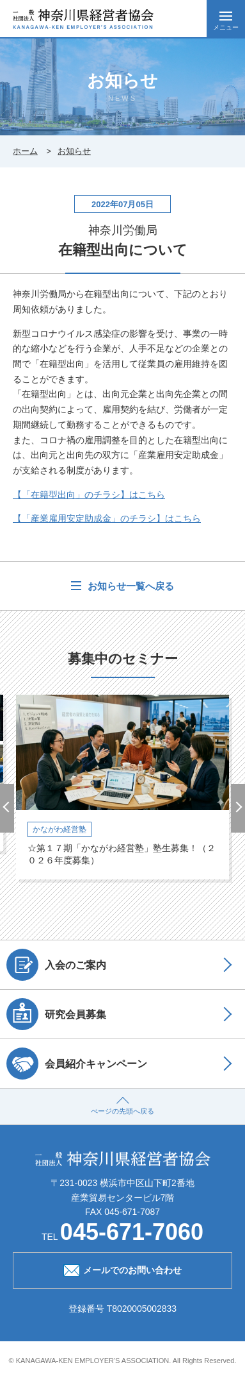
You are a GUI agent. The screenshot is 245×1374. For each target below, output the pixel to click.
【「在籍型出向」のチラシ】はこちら (89, 494)
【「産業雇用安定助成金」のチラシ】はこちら (107, 518)
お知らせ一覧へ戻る (128, 586)
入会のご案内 (56, 965)
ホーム (25, 151)
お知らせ (74, 151)
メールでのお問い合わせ (122, 1269)
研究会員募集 (56, 1014)
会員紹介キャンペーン (76, 1063)
